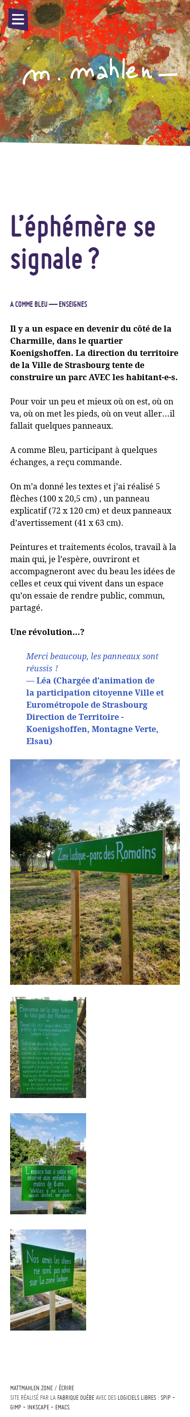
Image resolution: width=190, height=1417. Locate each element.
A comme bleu (29, 304)
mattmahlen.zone (31, 1388)
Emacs (62, 1407)
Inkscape (38, 1407)
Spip (166, 1397)
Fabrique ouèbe (75, 1397)
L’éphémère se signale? (83, 241)
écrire (66, 1388)
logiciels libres (137, 1397)
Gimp (15, 1407)
